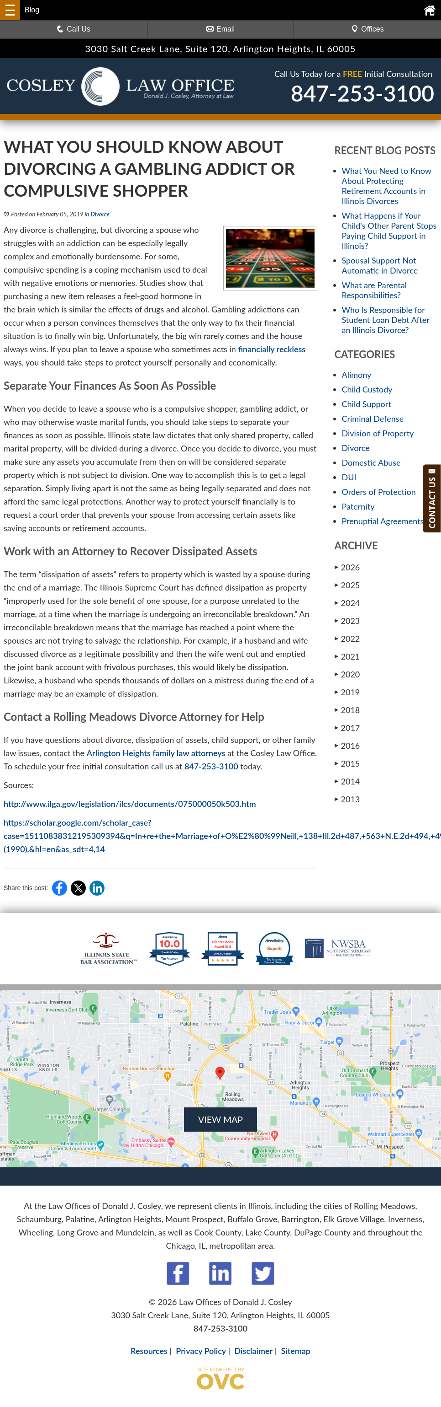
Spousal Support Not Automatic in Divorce (380, 265)
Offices (367, 29)
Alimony (357, 375)
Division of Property (378, 433)
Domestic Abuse (371, 462)
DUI (349, 477)
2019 (347, 692)
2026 (347, 567)
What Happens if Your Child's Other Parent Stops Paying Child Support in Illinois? (389, 230)
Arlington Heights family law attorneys (156, 753)
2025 (347, 585)
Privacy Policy (201, 1351)
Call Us (73, 29)
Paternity (358, 506)
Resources (149, 1351)
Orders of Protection (379, 492)
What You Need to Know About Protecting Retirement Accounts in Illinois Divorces (386, 186)
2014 (347, 781)
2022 (347, 638)
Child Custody (367, 389)
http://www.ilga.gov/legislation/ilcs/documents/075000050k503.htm (130, 804)
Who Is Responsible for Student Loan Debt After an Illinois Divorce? (386, 320)
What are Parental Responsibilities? (374, 290)
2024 (347, 602)
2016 (347, 745)
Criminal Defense (373, 419)
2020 (347, 674)
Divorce (100, 214)
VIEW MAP (220, 1119)
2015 (347, 763)
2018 (347, 710)
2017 (347, 727)
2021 (347, 656)
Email (220, 29)
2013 (347, 799)
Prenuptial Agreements (383, 521)
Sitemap (295, 1351)
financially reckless (271, 349)
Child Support (366, 404)
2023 (347, 620)
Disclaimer (254, 1351)
